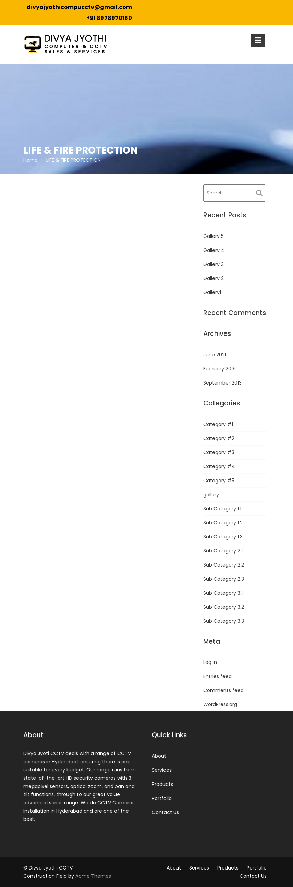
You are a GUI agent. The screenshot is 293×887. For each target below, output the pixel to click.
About (159, 756)
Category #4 (219, 466)
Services (162, 770)
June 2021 (214, 354)
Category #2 (218, 438)
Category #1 (218, 424)
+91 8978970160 (109, 18)
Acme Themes (93, 876)
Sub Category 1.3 (223, 536)
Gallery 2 (213, 278)
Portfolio (162, 797)
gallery (211, 494)
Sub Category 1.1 (222, 508)
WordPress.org (220, 704)
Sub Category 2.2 (223, 564)
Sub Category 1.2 (223, 522)
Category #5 (218, 480)
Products (162, 784)
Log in (210, 662)
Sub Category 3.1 (223, 593)
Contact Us (165, 812)
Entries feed (217, 676)
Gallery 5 (213, 236)
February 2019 (219, 368)
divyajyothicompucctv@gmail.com (79, 7)
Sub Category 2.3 (223, 578)
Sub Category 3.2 (223, 607)
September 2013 (222, 382)
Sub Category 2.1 (223, 550)
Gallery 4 (213, 250)
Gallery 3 (213, 264)
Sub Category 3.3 (223, 621)
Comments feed (223, 690)
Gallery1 (212, 292)
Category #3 (218, 452)
